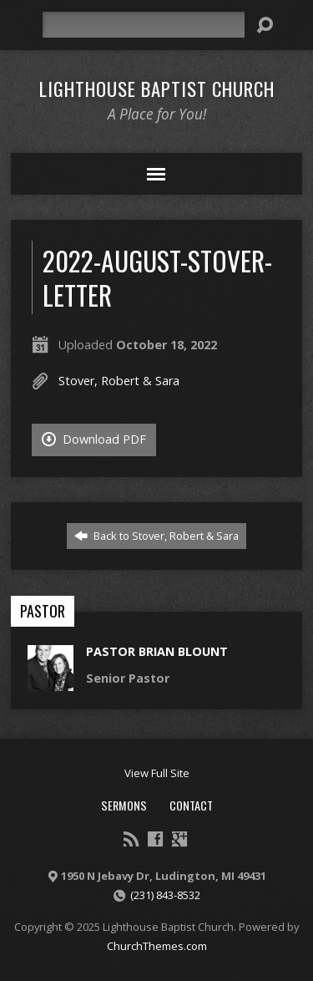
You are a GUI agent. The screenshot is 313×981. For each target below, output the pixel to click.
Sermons (124, 805)
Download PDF (94, 439)
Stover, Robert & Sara (118, 381)
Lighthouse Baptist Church (157, 88)
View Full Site (156, 772)
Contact (191, 805)
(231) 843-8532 (165, 894)
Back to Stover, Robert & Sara (156, 535)
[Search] (144, 25)
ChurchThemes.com (157, 945)
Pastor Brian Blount (157, 651)
